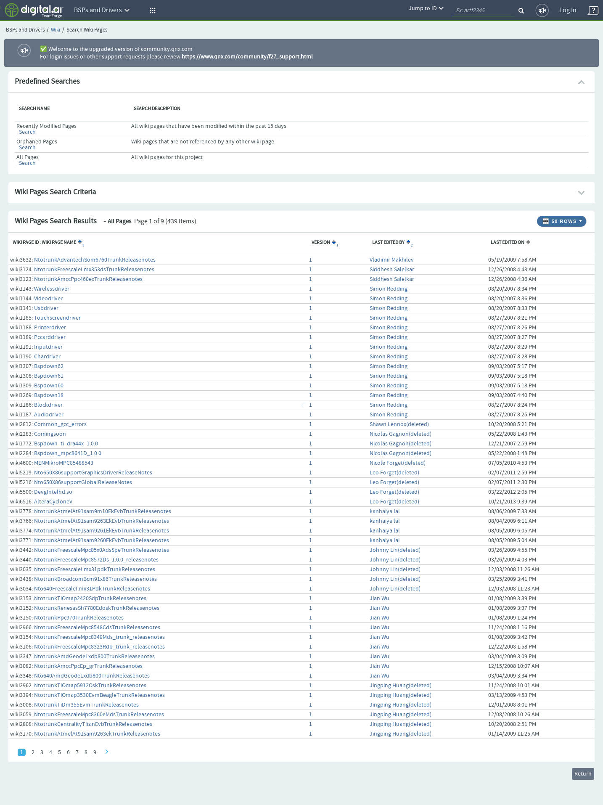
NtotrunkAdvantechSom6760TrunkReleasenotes (95, 260)
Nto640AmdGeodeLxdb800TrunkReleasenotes (92, 676)
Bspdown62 (48, 366)
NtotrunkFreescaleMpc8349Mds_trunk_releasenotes (99, 637)
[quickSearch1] (483, 10)
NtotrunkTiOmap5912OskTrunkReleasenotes (90, 685)
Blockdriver (48, 405)
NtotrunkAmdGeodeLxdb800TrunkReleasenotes (94, 656)
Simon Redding (388, 289)
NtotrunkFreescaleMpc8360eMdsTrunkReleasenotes (99, 714)
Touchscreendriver (57, 318)
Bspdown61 (48, 376)
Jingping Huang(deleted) (400, 685)
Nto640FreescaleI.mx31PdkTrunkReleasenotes (92, 589)
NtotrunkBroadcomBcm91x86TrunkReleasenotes (95, 579)
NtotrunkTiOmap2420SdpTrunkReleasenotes (90, 598)
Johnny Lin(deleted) (395, 550)
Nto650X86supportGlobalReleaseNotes (83, 482)
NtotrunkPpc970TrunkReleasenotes (79, 618)
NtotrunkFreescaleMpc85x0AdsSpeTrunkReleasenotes (101, 550)
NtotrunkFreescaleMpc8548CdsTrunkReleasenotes (97, 627)
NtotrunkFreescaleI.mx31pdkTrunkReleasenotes (94, 569)
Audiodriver (48, 414)
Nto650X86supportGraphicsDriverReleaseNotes (93, 473)
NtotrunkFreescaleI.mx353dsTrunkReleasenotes (94, 269)
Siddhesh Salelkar (392, 269)
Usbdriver (46, 308)
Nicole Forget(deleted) (398, 463)
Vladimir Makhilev (392, 260)
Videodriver (48, 298)
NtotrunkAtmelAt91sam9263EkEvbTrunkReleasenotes (101, 521)
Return (583, 774)
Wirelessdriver (51, 289)
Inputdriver (48, 347)
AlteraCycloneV (53, 502)
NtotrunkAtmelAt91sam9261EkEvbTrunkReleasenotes (101, 531)
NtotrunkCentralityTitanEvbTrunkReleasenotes (93, 724)
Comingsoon (50, 434)
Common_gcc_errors (60, 424)
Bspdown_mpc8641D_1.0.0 (67, 453)
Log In (568, 10)
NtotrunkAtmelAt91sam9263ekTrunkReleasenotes (97, 734)
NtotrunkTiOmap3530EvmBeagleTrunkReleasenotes (99, 695)
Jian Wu (379, 598)
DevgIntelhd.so (53, 492)
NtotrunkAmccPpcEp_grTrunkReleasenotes (88, 666)
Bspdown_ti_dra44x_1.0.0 (66, 444)
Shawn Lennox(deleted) (399, 424)
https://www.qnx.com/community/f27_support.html (247, 57)
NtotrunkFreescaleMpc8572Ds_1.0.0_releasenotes (96, 560)
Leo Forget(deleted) (394, 473)
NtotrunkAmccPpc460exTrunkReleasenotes (88, 279)
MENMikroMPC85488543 (63, 463)
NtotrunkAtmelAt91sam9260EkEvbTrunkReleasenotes (101, 540)
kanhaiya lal (385, 511)
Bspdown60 (48, 385)
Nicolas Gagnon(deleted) (400, 434)
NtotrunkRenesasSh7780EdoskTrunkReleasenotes (96, 608)
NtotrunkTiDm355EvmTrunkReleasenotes (86, 705)
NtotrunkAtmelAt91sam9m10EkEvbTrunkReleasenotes (102, 511)
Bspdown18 (48, 395)
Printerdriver (50, 327)
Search (27, 132)
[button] (151, 10)
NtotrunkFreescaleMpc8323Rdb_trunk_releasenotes (99, 647)
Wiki (55, 30)
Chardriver (47, 356)
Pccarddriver (50, 337)
